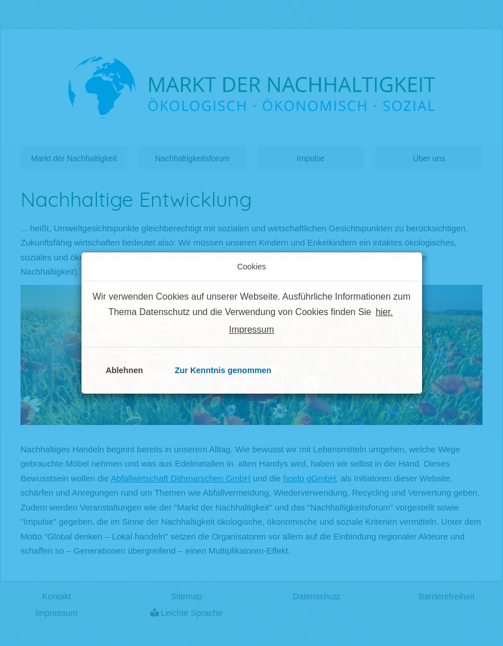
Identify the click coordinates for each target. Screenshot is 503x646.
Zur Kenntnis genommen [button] (223, 370)
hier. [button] (383, 312)
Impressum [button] (251, 329)
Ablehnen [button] (124, 370)
